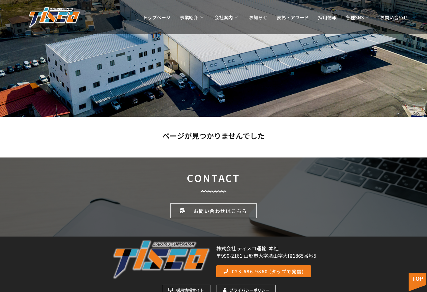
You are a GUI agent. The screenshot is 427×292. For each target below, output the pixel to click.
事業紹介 (191, 17)
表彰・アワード (293, 17)
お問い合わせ (394, 17)
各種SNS (357, 17)
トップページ (157, 17)
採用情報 (327, 17)
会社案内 (226, 17)
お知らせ (258, 17)
